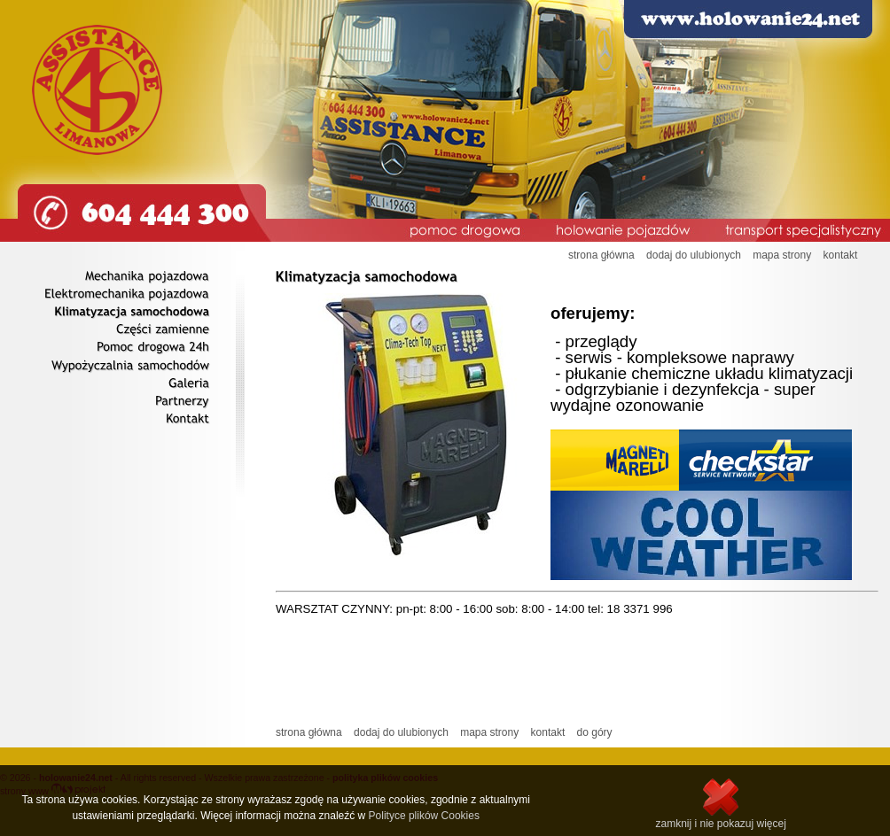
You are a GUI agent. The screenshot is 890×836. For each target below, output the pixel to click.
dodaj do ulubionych (693, 255)
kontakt (841, 255)
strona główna (601, 255)
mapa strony (782, 255)
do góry (595, 732)
